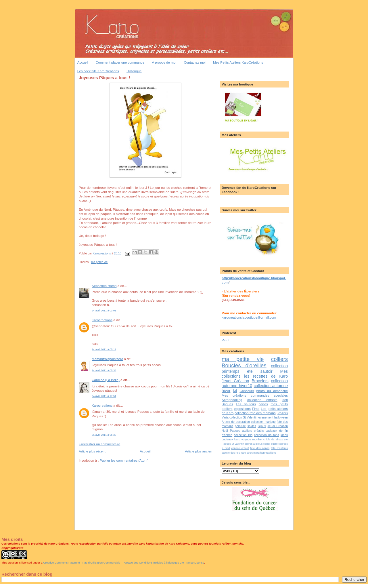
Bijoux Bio (281, 439)
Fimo (256, 408)
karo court (247, 452)
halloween (281, 417)
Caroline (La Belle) (106, 380)
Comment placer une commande (120, 62)
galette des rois (231, 452)
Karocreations (102, 320)
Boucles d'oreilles (244, 365)
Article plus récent (92, 451)
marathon (258, 452)
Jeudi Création (235, 380)
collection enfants (262, 400)
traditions (270, 452)
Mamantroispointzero (107, 359)
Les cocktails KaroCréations (98, 71)
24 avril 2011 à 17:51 (104, 396)
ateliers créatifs (253, 430)
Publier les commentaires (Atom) (124, 460)
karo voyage (242, 439)
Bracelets (260, 380)
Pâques (226, 443)
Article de (268, 439)
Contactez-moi (194, 62)
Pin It (225, 340)
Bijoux (262, 426)
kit (235, 390)
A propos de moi (164, 62)
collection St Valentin (243, 417)
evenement (265, 417)
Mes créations (234, 395)
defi (285, 400)
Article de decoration (236, 421)
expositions (242, 408)
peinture (240, 426)
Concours (246, 391)
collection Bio (243, 435)
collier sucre (270, 443)
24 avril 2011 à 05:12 (104, 349)
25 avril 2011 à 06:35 (104, 434)
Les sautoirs (246, 404)
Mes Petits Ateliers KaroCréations (238, 62)
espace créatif (240, 448)
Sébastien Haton (104, 286)
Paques (235, 430)
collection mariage (263, 421)
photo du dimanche (272, 391)
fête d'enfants (279, 448)
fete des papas (260, 448)
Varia (225, 417)
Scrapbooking (232, 400)
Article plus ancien (198, 451)
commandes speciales (269, 395)
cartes (263, 404)
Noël (225, 430)
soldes (251, 426)
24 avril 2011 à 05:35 (104, 370)
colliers (279, 359)
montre (257, 439)
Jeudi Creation (278, 426)
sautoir (266, 371)
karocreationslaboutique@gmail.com (249, 317)
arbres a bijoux (253, 443)
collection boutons (266, 435)
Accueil (82, 62)
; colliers (282, 413)
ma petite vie (99, 262)
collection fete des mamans (255, 413)
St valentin (237, 443)
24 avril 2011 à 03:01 (104, 310)
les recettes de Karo (266, 376)
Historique (134, 71)
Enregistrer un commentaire (99, 444)
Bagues (227, 404)
